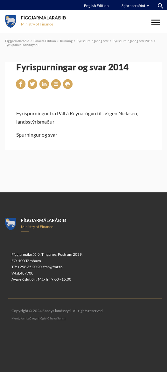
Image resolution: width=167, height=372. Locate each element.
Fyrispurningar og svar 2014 (133, 41)
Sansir (61, 318)
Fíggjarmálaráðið (17, 41)
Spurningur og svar (36, 135)
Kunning (66, 41)
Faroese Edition (44, 41)
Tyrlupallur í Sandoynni (21, 44)
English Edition (96, 5)
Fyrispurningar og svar (92, 41)
